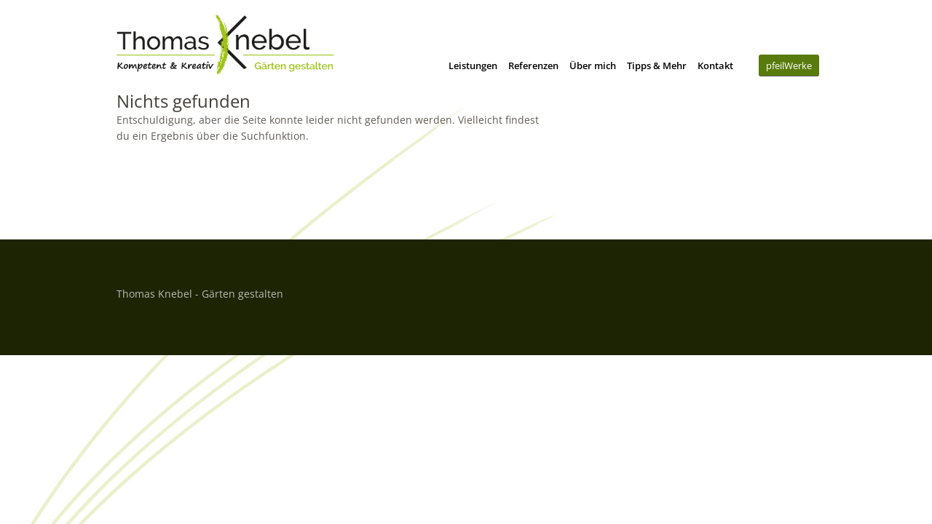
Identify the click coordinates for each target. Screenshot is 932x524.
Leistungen (473, 65)
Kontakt (715, 65)
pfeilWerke (789, 65)
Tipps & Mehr (657, 65)
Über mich (592, 65)
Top (800, 292)
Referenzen (533, 65)
